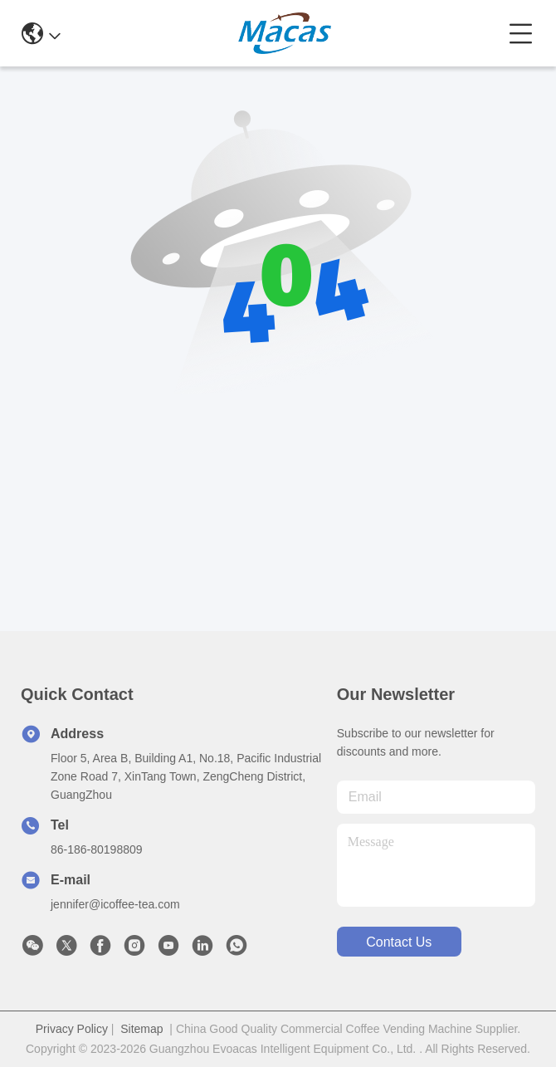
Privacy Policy (72, 1028)
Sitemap (141, 1028)
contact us (399, 942)
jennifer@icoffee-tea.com (115, 904)
